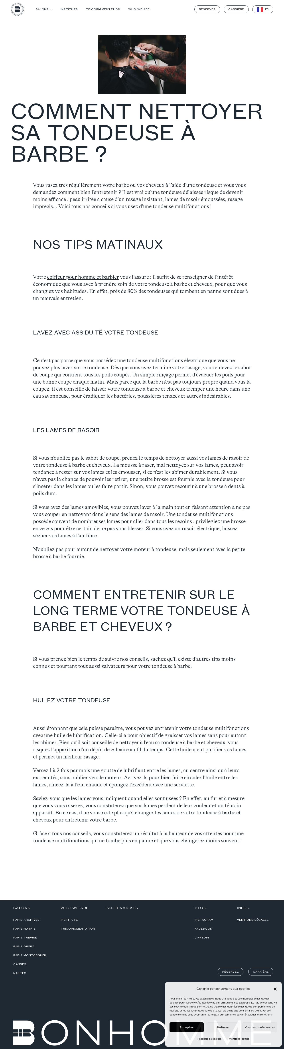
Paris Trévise (25, 937)
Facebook (203, 928)
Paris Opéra (24, 946)
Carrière (236, 9)
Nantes (19, 973)
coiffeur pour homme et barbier (83, 277)
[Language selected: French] (262, 9)
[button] (275, 989)
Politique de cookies (209, 1039)
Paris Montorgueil (30, 955)
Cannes (19, 964)
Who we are (75, 908)
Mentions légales (239, 1039)
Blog (201, 908)
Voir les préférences (260, 1027)
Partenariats (121, 908)
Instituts (69, 919)
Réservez (207, 9)
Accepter (186, 1027)
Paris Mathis (24, 928)
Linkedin (202, 937)
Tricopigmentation (78, 928)
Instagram (204, 919)
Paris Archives (26, 919)
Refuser (223, 1027)
